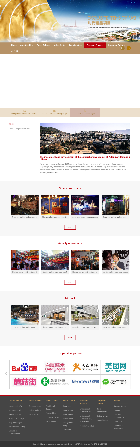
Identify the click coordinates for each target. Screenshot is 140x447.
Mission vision (68, 418)
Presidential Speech (50, 407)
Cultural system (102, 416)
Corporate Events (52, 417)
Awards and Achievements (14, 432)
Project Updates (35, 410)
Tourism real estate (87, 426)
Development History (17, 427)
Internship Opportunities (119, 415)
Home (14, 45)
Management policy (68, 424)
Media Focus (34, 414)
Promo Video (51, 413)
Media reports (51, 421)
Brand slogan (68, 410)
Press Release (43, 45)
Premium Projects (95, 45)
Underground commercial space (86, 410)
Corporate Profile (15, 406)
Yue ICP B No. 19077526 (99, 444)
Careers (117, 410)
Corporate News (35, 406)
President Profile (15, 410)
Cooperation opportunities (118, 427)
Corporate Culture (116, 45)
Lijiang (11, 124)
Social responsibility (102, 410)
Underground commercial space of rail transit (86, 419)
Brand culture (75, 45)
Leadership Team (15, 414)
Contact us (118, 421)
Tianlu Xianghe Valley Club (19, 129)
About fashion (26, 45)
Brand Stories (68, 414)
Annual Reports (102, 420)
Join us (14, 51)
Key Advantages (15, 423)
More (70, 227)
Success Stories (120, 406)
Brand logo (67, 406)
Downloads (67, 430)
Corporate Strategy (16, 418)
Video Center (60, 45)
